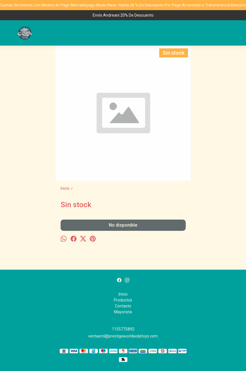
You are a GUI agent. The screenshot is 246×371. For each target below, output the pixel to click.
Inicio (123, 294)
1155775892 (123, 329)
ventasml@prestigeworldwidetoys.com (123, 336)
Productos (123, 300)
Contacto (123, 306)
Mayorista (123, 312)
